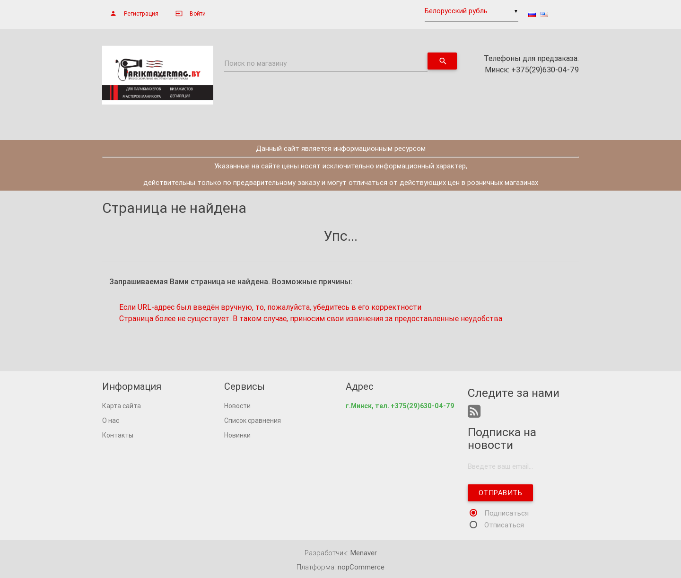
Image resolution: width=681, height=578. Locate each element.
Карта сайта (121, 406)
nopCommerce (361, 566)
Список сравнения (252, 420)
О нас (110, 420)
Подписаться (506, 512)
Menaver (363, 552)
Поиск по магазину (255, 63)
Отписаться (504, 524)
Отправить (500, 492)
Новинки (237, 435)
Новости (237, 406)
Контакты (117, 435)
